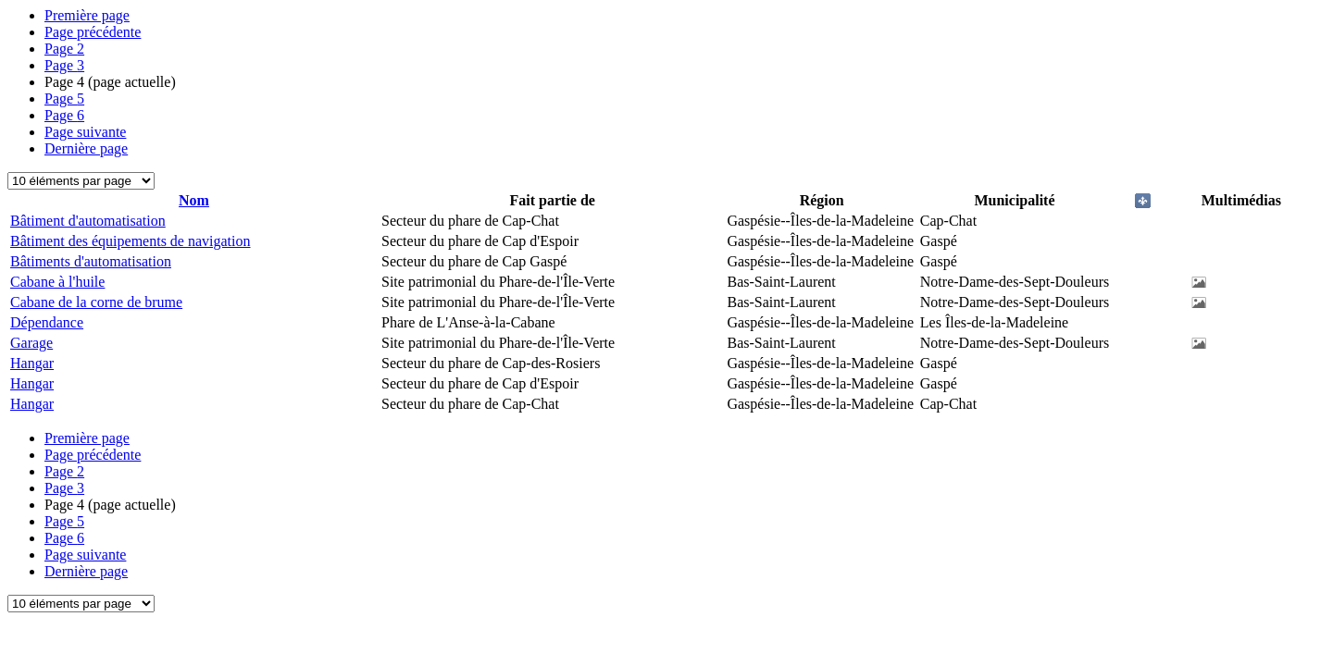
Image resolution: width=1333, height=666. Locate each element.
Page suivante (85, 132)
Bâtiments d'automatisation (90, 261)
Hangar (32, 363)
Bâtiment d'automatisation (88, 220)
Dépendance (46, 322)
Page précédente (92, 32)
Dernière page (86, 148)
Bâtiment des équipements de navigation (130, 241)
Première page (87, 15)
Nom (194, 200)
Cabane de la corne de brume (96, 302)
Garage (31, 343)
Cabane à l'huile (57, 282)
